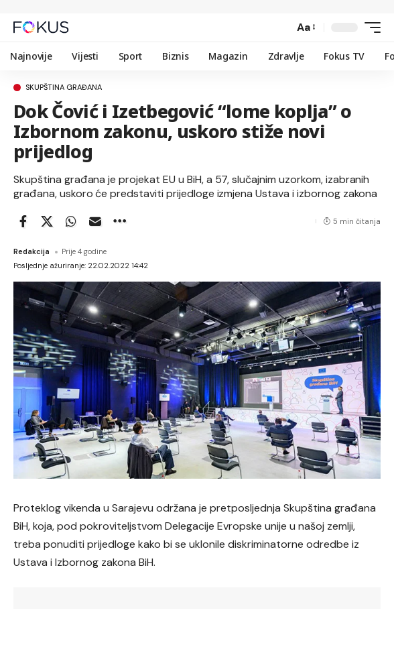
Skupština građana (63, 87)
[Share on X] (47, 221)
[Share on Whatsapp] (71, 221)
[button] (280, 27)
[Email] (95, 221)
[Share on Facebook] (22, 221)
